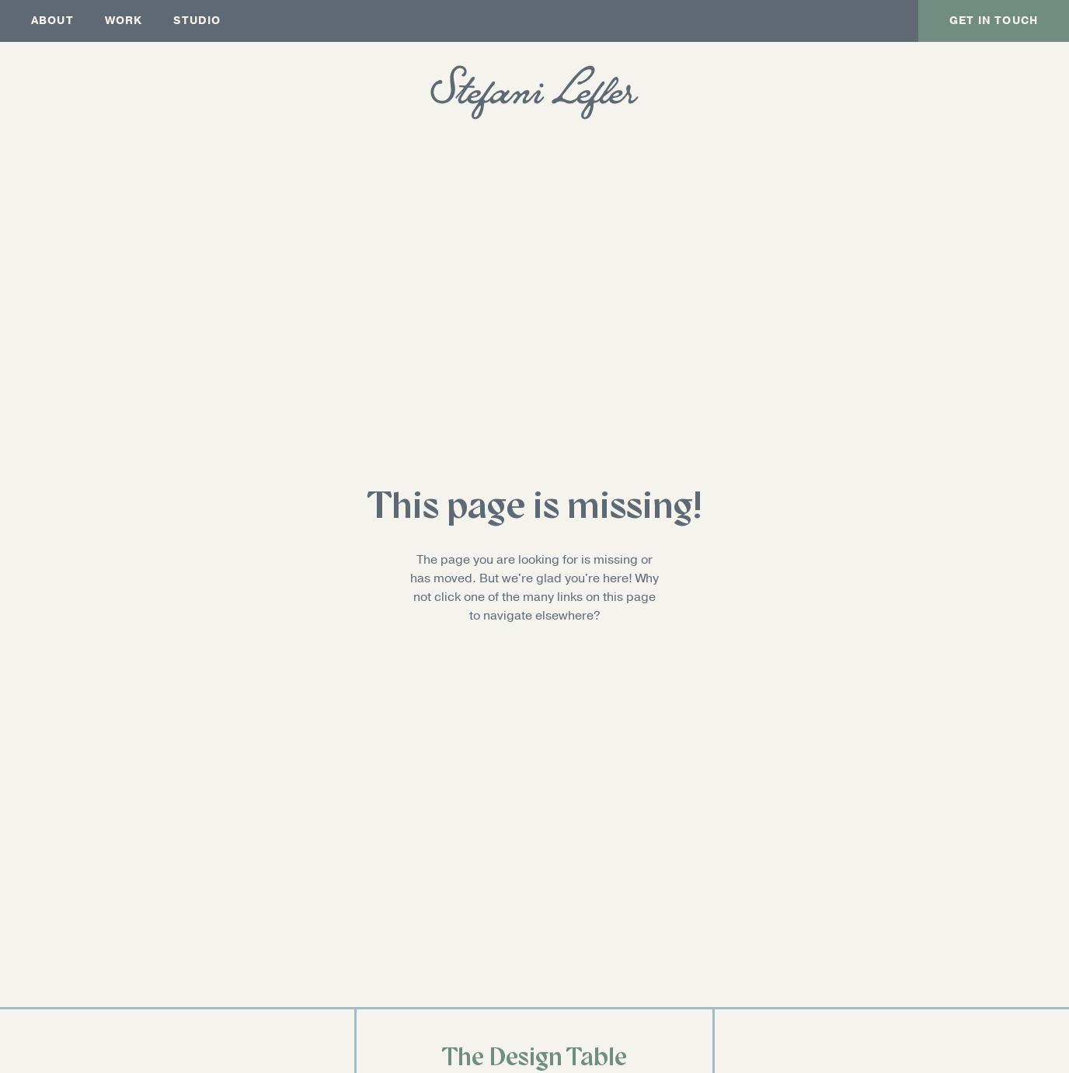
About (52, 20)
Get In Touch (993, 20)
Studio (197, 20)
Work (124, 20)
